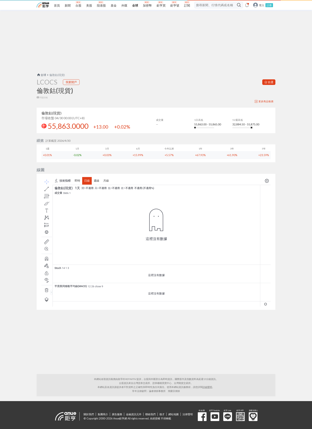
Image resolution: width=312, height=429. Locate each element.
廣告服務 (117, 414)
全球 (41, 75)
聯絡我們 (150, 414)
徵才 (162, 414)
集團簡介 (103, 414)
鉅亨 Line (227, 416)
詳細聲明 (207, 387)
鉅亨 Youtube (215, 416)
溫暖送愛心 (253, 416)
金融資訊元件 (133, 414)
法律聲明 (187, 414)
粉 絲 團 (202, 416)
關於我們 (89, 414)
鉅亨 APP (240, 416)
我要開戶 (71, 82)
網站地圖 (173, 414)
